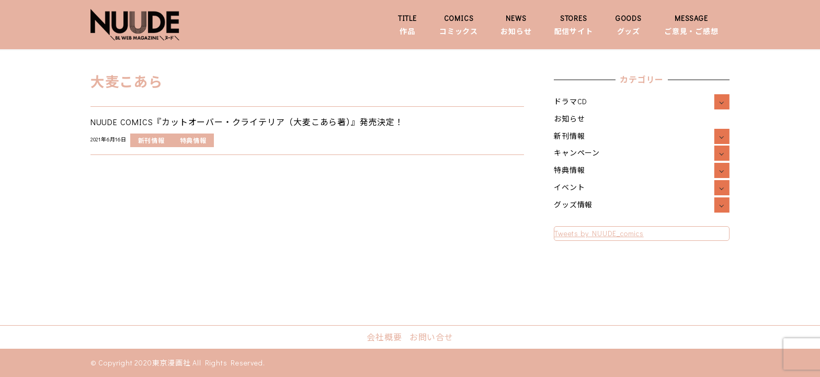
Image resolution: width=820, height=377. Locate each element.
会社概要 (384, 336)
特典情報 (569, 170)
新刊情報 (569, 136)
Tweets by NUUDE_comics (599, 233)
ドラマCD (570, 101)
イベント (569, 187)
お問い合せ (431, 336)
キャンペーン (577, 153)
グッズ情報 (573, 204)
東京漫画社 (171, 363)
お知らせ (569, 119)
